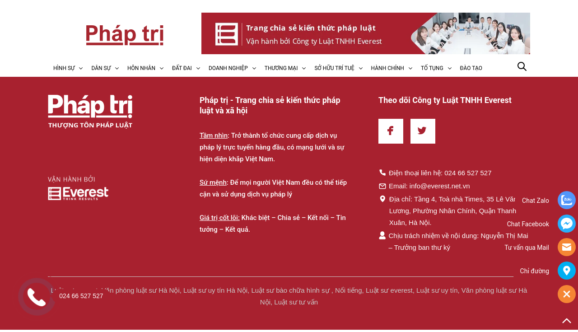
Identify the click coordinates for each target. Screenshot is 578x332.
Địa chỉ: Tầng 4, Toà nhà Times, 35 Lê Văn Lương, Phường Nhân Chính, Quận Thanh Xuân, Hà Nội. (447, 210)
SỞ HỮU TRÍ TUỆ (334, 68)
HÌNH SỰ (64, 68)
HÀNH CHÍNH (387, 68)
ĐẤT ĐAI (182, 68)
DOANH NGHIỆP (228, 68)
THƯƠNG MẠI (281, 68)
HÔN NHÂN (141, 68)
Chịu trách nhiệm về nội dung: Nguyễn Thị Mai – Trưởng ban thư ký (453, 241)
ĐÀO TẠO (471, 68)
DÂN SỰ (101, 68)
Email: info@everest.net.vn (424, 186)
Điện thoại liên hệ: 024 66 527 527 (435, 172)
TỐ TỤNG (432, 68)
